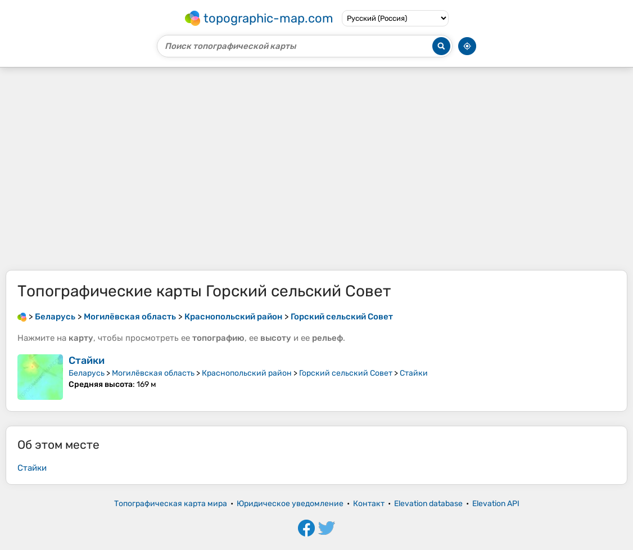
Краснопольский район (247, 373)
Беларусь (87, 373)
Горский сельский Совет (345, 373)
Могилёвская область (153, 373)
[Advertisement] (316, 168)
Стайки (87, 360)
